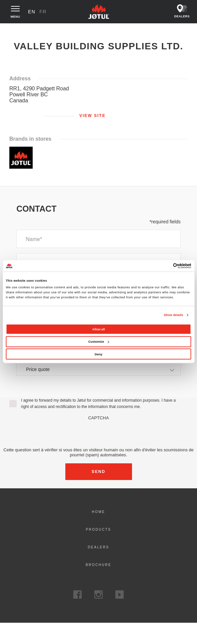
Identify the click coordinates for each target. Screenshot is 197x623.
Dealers (98, 547)
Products (98, 529)
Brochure (98, 565)
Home (13, 29)
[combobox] (98, 369)
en (31, 11)
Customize (98, 341)
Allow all (98, 329)
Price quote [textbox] (38, 369)
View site (92, 115)
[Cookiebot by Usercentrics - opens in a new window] (162, 265)
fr (43, 11)
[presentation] (99, 433)
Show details (173, 315)
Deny (98, 354)
